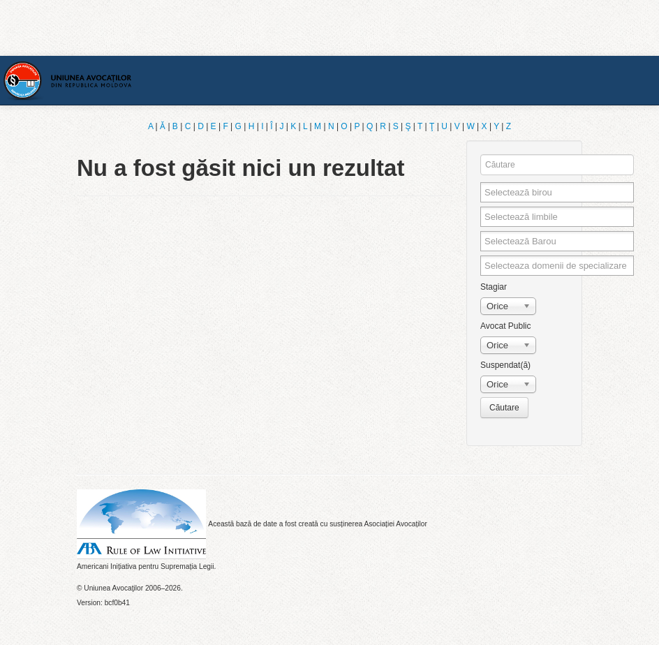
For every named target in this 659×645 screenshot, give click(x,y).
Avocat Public (505, 326)
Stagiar (493, 287)
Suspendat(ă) (505, 365)
